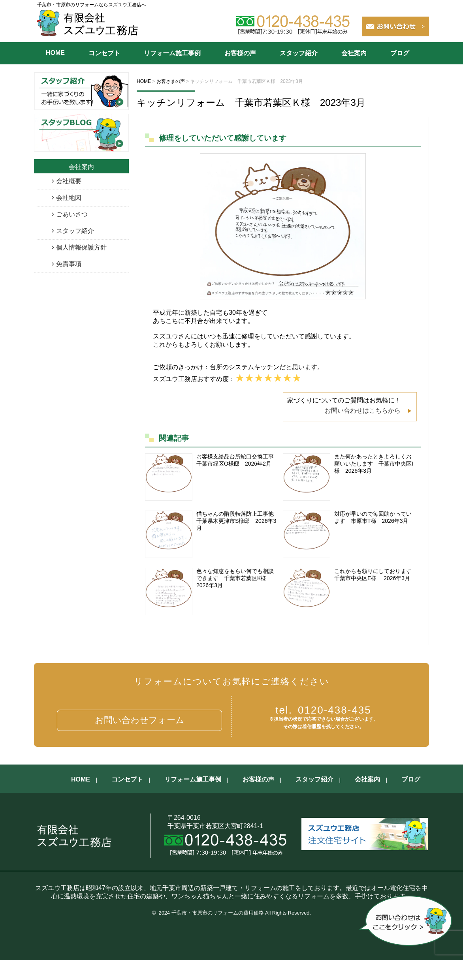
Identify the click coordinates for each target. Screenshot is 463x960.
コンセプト (104, 53)
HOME (55, 52)
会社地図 (68, 197)
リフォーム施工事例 (172, 53)
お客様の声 (240, 53)
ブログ (399, 53)
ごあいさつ (72, 214)
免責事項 (68, 264)
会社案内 (354, 53)
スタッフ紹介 (299, 53)
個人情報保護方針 (81, 247)
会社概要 (68, 181)
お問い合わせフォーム (139, 720)
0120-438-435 (323, 710)
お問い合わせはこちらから (363, 410)
